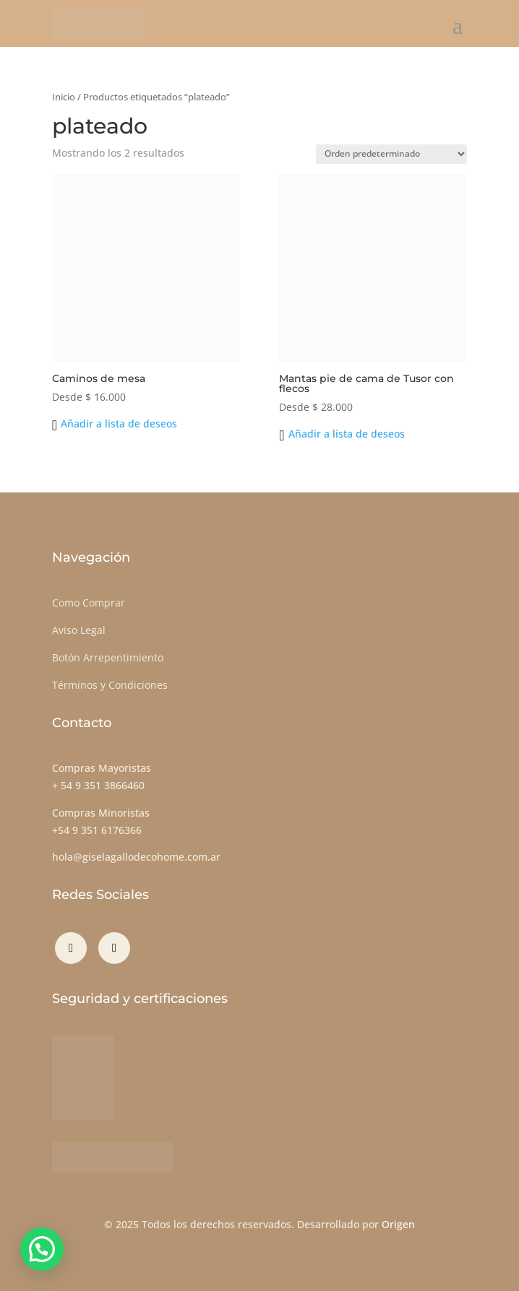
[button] (114, 423)
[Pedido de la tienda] (391, 154)
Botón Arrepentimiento (107, 657)
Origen (398, 1224)
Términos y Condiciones (110, 685)
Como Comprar (88, 602)
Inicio (63, 96)
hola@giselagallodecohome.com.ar (136, 857)
